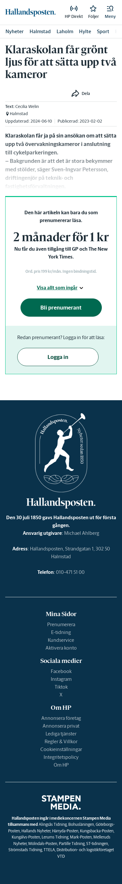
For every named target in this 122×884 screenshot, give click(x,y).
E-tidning (61, 632)
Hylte (85, 31)
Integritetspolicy (61, 757)
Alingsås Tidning (53, 824)
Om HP (61, 765)
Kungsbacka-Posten (97, 830)
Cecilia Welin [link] (27, 106)
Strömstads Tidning (25, 849)
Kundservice (61, 640)
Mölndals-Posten (42, 843)
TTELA (49, 849)
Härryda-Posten (65, 830)
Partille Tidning (72, 843)
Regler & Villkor (61, 741)
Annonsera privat (61, 726)
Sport (103, 31)
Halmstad (40, 31)
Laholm (65, 31)
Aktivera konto (61, 648)
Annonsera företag (61, 718)
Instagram (61, 679)
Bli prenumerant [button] (61, 307)
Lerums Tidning (55, 837)
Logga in (57, 357)
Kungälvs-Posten (26, 837)
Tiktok (61, 687)
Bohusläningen (81, 824)
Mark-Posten (81, 837)
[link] (30, 12)
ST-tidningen (97, 843)
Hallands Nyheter (35, 830)
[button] (110, 12)
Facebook (61, 671)
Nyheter (15, 31)
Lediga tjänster (61, 734)
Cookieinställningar (61, 749)
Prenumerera (61, 624)
